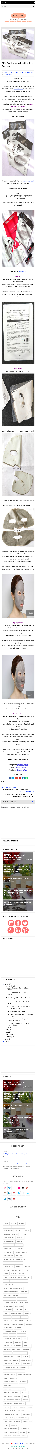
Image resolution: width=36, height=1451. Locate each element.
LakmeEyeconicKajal (17, 1371)
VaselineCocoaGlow (10, 1429)
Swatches (7, 1227)
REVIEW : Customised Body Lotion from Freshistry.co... (18, 1020)
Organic (25, 1400)
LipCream (14, 1303)
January (9, 1037)
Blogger (24, 1317)
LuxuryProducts (9, 1375)
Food (24, 1339)
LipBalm (15, 1234)
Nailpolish (17, 1396)
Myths (26, 1270)
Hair (18, 1349)
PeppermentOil (19, 1403)
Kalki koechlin (8, 1267)
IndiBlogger (8, 1364)
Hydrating (7, 1360)
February (9, 1035)
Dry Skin (12, 1335)
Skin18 (18, 1414)
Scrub (6, 1411)
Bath (20, 1277)
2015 (6, 1042)
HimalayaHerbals (9, 1299)
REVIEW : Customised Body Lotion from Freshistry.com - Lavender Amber (16, 869)
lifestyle (16, 1436)
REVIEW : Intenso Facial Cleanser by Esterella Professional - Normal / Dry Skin (18, 857)
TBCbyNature (27, 1421)
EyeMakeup (14, 1281)
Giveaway (27, 1346)
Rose (30, 1407)
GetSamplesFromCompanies (13, 1288)
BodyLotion (8, 1252)
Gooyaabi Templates (18, 1446)
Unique (6, 1425)
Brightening (19, 1321)
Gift (25, 1342)
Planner (23, 1407)
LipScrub (27, 1267)
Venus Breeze (24, 1429)
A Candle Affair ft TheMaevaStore (17, 1011)
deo (28, 1432)
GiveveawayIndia (9, 1349)
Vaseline (14, 1425)
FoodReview (8, 1342)
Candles (28, 1321)
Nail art (24, 1393)
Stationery (8, 1310)
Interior (17, 1364)
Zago (5, 1432)
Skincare (21, 1223)
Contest (18, 1328)
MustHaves (15, 1393)
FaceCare (7, 1234)
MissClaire (7, 1385)
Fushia (24, 1252)
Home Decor (22, 1299)
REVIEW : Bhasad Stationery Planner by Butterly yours (19, 1015)
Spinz (11, 1418)
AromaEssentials (17, 1313)
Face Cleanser (8, 1285)
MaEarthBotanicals (24, 1375)
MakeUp (19, 1241)
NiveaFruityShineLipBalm (12, 1400)
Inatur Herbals (26, 1360)
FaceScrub (16, 1339)
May (8, 1030)
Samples (13, 1274)
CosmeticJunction (10, 1331)
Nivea (25, 1396)
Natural (23, 1234)
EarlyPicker (22, 272)
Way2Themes (19, 1444)
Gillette (19, 1256)
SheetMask (19, 1306)
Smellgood (26, 1414)
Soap (5, 1418)
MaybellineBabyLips (10, 1382)
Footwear (18, 1342)
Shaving (21, 1274)
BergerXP (7, 1317)
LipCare (17, 1231)
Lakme (6, 1371)
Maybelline (13, 1378)
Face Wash (7, 1339)
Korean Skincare (9, 1367)
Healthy (25, 1357)
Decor (6, 1281)
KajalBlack (26, 1364)
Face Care (30, 73)
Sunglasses (8, 1421)
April (8, 1032)
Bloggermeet (18, 1249)
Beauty (24, 73)
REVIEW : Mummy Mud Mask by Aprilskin (17, 994)
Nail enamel (8, 1396)
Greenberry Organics (11, 1292)
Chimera (6, 1324)
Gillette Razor (16, 1346)
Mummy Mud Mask (28, 181)
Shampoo (21, 1411)
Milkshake (23, 1382)
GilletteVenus (9, 1259)
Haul (18, 1357)
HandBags (26, 1349)
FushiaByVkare (9, 1256)
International (17, 1263)
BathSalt (27, 1277)
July (8, 1028)
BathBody (26, 1231)
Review (6, 1223)
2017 (6, 984)
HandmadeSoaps (9, 1357)
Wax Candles (18, 1310)
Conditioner (8, 1328)
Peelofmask (8, 1403)
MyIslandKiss (8, 1306)
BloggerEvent (9, 1245)
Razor (6, 1274)
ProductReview (9, 1238)
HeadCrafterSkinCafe (11, 1295)
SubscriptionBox (21, 1418)
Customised (23, 1331)
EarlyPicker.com (18, 89)
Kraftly (18, 1267)
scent (24, 1436)
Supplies (17, 1421)
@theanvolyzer (22, 765)
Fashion (17, 1252)
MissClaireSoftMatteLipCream (14, 1389)
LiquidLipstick (16, 1270)
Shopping (19, 1245)
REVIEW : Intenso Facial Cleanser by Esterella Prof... (18, 998)
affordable (14, 1432)
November (10, 986)
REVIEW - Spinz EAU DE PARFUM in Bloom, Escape (18, 1024)
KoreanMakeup (22, 1367)
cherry (22, 1432)
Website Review (18, 1227)
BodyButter (8, 1321)
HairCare (7, 1263)
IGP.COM (15, 1360)
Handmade (24, 1292)
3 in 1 (26, 1310)
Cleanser (28, 1324)
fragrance (7, 1436)
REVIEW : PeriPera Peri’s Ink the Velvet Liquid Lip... (19, 1003)
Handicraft (7, 1353)
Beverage (16, 1317)
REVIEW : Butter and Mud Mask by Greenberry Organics (18, 1007)
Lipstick (6, 1270)
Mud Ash (6, 1393)
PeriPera (15, 1407)
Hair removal (20, 1259)
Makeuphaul (24, 1303)
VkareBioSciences (10, 1277)
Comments (8, 75)
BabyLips (28, 1313)
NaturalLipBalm (9, 1241)
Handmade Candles (20, 1353)
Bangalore (7, 1249)
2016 (6, 1039)
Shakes (12, 1411)
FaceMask (20, 1238)
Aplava (6, 1313)
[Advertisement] (18, 1059)
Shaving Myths (9, 1414)
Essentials (21, 1335)
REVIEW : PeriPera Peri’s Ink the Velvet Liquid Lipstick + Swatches (17, 893)
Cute (5, 1335)
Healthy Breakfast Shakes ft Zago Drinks (17, 989)
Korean (6, 1303)
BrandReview (8, 1231)
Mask (5, 1378)
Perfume (6, 1407)
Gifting (6, 1346)
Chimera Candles (17, 1324)
